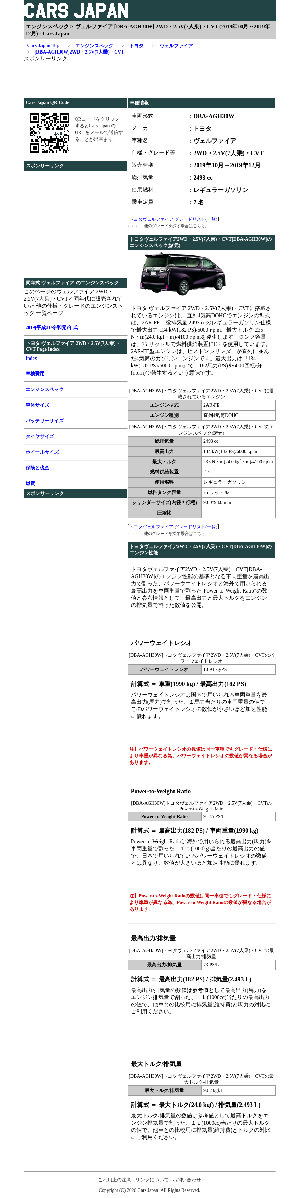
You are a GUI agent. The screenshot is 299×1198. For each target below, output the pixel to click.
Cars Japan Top (43, 45)
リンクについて (152, 1179)
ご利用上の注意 (114, 1179)
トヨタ (133, 46)
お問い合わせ (186, 1179)
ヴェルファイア (172, 46)
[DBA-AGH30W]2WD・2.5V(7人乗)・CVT (75, 52)
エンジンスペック (90, 46)
